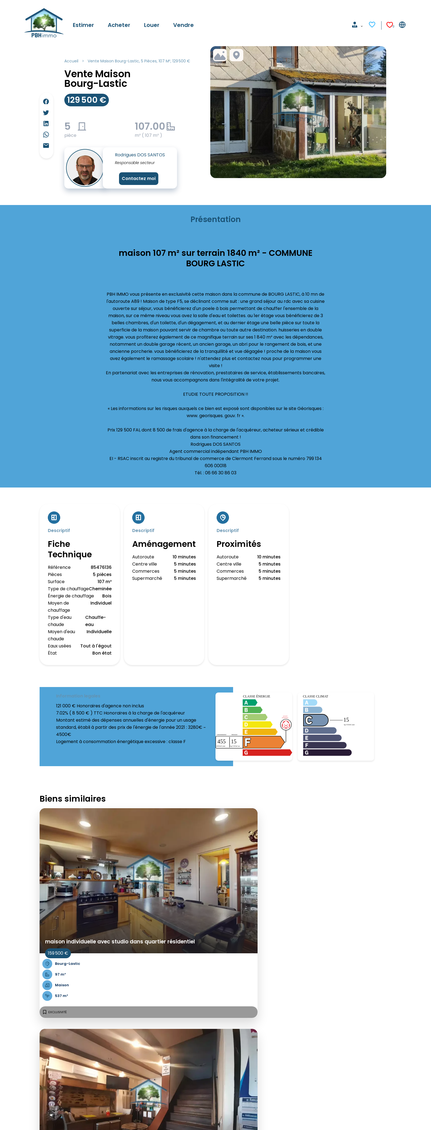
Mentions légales (84, 1118)
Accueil (71, 61)
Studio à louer (86, 1054)
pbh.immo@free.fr (256, 1067)
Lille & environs (168, 1061)
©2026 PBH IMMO (41, 1118)
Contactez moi (139, 178)
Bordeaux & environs (175, 1047)
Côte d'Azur (165, 1040)
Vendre (31, 1061)
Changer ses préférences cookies (194, 1118)
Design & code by (386, 1118)
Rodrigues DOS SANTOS (140, 155)
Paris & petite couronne (178, 1032)
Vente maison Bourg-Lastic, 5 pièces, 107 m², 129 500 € (139, 61)
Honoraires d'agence (129, 1118)
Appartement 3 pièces (96, 1032)
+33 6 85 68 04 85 (254, 1060)
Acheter (32, 1047)
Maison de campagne (95, 1047)
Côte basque (167, 1054)
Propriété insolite (90, 1040)
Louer (29, 1054)
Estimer (31, 1040)
